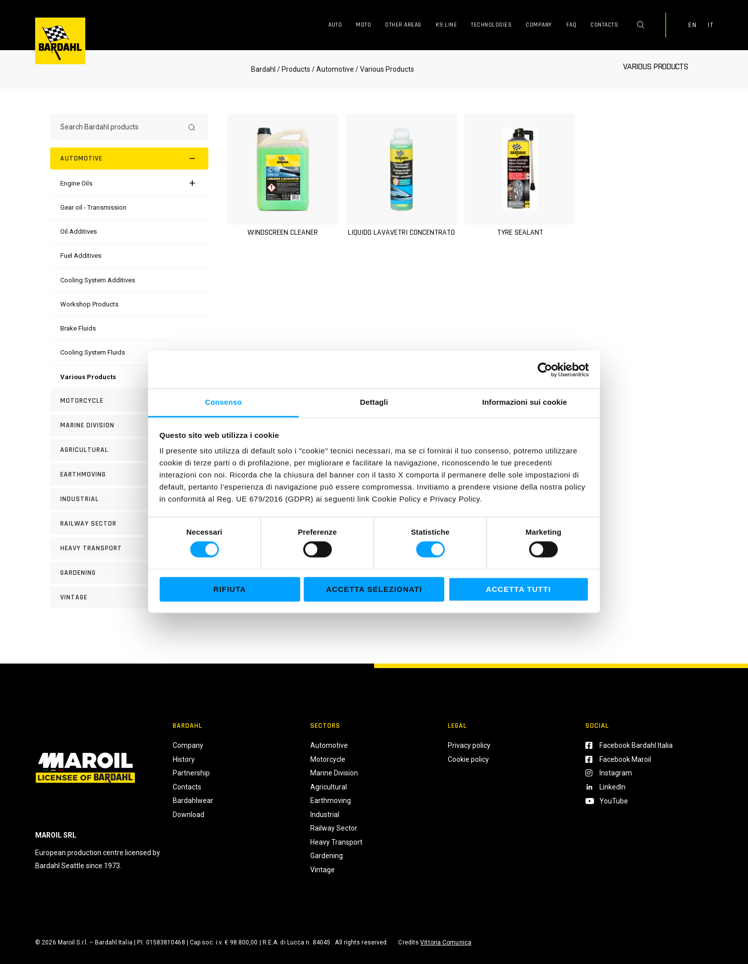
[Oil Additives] (78, 231)
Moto (363, 25)
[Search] (191, 127)
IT (710, 25)
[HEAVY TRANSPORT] (129, 548)
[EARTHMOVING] (129, 474)
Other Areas (403, 25)
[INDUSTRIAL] (129, 499)
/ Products (293, 69)
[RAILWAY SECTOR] (129, 524)
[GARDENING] (129, 573)
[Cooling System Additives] (97, 280)
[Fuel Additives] (80, 255)
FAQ (571, 25)
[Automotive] (129, 158)
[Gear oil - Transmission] (93, 207)
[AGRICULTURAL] (129, 450)
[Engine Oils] (76, 183)
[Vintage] (129, 597)
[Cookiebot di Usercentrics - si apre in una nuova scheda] (545, 369)
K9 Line (446, 25)
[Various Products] (88, 377)
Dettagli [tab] (374, 402)
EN (692, 25)
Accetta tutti (518, 589)
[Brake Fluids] (78, 328)
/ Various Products (384, 69)
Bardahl (263, 69)
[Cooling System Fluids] (92, 352)
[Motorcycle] (129, 401)
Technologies (491, 25)
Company (539, 25)
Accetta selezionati (374, 589)
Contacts (604, 25)
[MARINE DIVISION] (129, 425)
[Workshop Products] (89, 304)
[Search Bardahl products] (120, 127)
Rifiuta (229, 589)
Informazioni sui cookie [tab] (524, 402)
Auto (335, 25)
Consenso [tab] (223, 402)
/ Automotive (333, 69)
